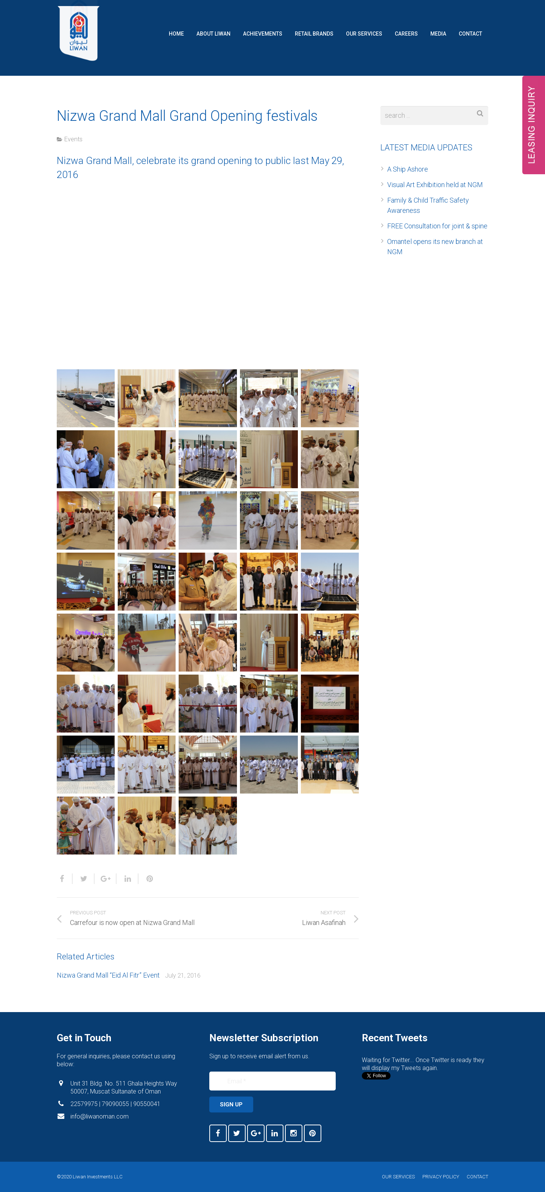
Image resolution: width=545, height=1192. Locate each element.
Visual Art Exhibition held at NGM (435, 185)
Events (73, 139)
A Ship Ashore (407, 169)
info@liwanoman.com (99, 1116)
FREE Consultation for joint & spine (437, 226)
